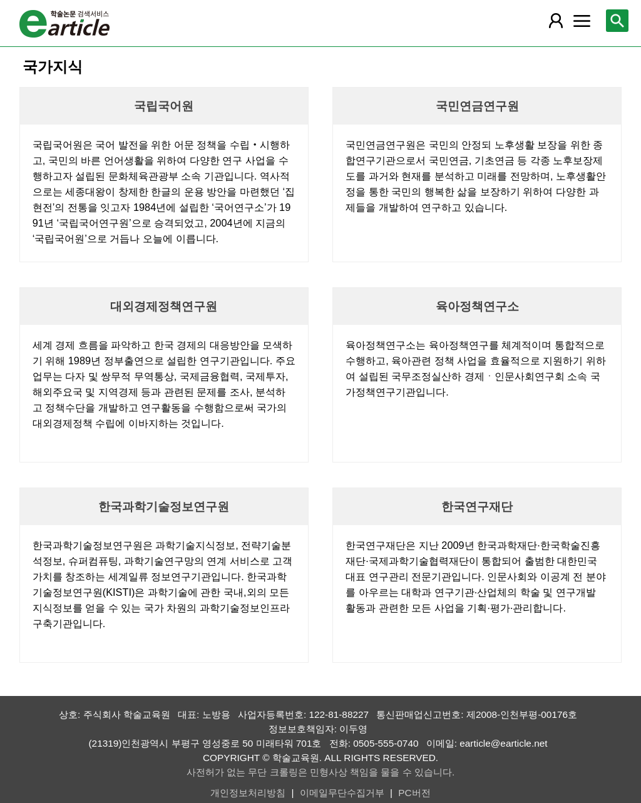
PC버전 (414, 792)
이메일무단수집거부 (342, 792)
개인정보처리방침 (247, 792)
